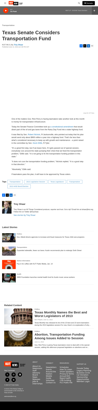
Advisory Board (36, 373)
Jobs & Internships (37, 382)
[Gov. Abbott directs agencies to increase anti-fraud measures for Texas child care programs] (9, 237)
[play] (5, 10)
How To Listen (66, 369)
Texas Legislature (57, 182)
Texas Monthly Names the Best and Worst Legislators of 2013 (61, 314)
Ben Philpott (39, 319)
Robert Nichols (34, 134)
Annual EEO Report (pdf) (65, 377)
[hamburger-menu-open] (5, 3)
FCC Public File (66, 382)
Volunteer (50, 380)
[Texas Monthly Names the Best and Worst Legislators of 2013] (18, 316)
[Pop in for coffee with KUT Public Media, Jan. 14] (9, 264)
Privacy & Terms (67, 373)
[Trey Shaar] (7, 207)
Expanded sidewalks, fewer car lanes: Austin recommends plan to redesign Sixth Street (49, 250)
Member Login (83, 381)
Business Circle (83, 372)
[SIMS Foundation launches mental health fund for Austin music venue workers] (9, 277)
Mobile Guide (49, 377)
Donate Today (83, 368)
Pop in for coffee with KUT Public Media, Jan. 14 (35, 264)
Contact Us (51, 382)
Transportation (8, 25)
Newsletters (51, 367)
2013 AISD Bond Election (19, 186)
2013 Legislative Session (35, 182)
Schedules (64, 367)
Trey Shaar (18, 45)
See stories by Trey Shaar (24, 215)
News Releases (36, 378)
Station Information (23, 261)
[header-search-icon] (79, 3)
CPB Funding (65, 380)
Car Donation (82, 375)
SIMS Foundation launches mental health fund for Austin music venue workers (46, 277)
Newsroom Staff (37, 369)
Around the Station (51, 372)
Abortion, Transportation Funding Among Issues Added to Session (60, 336)
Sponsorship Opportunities (83, 378)
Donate (89, 3)
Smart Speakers (67, 371)
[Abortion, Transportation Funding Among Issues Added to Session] (18, 338)
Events (49, 369)
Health (19, 274)
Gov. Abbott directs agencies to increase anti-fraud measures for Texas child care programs (50, 237)
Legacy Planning (84, 370)
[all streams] (95, 10)
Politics (19, 234)
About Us (36, 366)
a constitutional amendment (61, 127)
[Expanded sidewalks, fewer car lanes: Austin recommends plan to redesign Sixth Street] (9, 251)
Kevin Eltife (37, 143)
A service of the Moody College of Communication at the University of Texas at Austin (14, 390)
